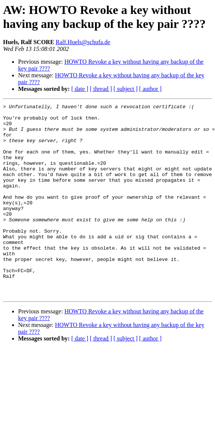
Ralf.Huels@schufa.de (83, 42)
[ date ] (79, 89)
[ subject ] (126, 89)
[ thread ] (101, 89)
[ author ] (150, 89)
